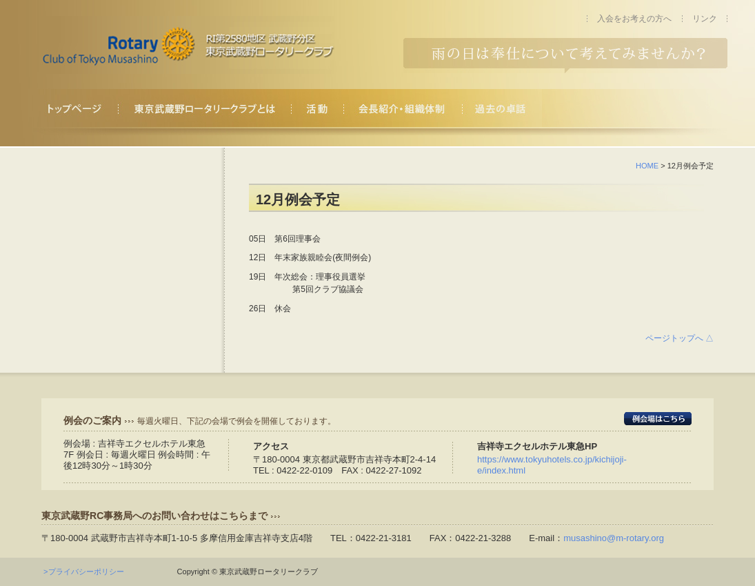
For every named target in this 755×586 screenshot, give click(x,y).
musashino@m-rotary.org (613, 538)
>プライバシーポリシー (87, 571)
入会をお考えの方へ (634, 18)
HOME (647, 166)
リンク (704, 18)
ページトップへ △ (679, 338)
